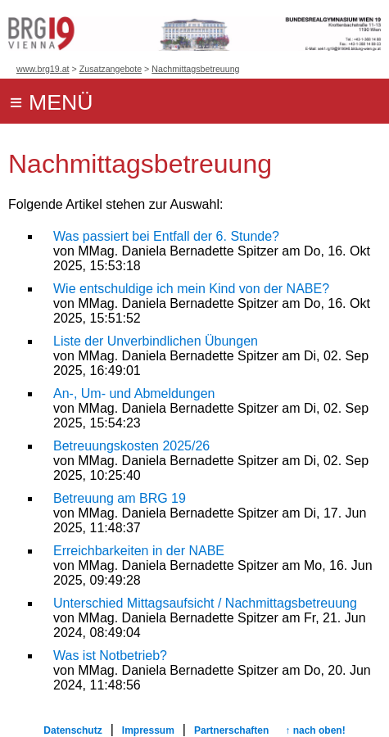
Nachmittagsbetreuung (195, 69)
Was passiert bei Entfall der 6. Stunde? (166, 236)
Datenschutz (72, 730)
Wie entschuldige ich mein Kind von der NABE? (191, 289)
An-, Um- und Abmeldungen (134, 393)
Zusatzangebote (110, 69)
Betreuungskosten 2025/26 (131, 446)
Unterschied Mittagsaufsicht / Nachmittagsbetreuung (205, 603)
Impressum (148, 730)
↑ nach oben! (315, 730)
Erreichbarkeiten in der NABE (138, 551)
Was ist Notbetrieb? (110, 655)
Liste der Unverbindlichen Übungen (155, 341)
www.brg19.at (43, 69)
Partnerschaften (231, 730)
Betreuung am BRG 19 (119, 498)
